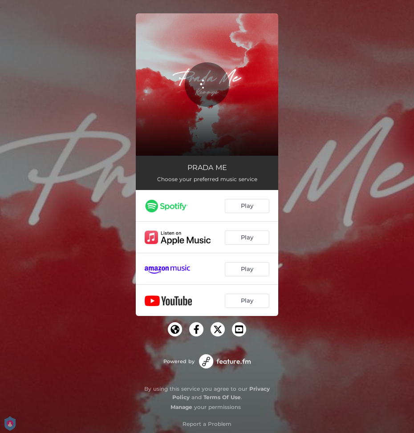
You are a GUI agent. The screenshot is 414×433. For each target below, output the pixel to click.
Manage (181, 407)
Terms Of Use (222, 397)
